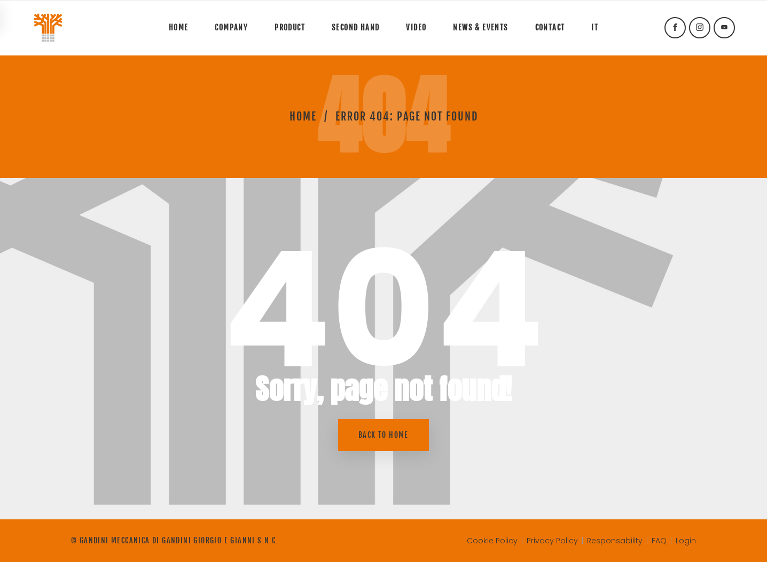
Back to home (383, 434)
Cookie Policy (492, 540)
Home (179, 27)
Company (231, 27)
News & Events (480, 27)
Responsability (615, 540)
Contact (550, 27)
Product (290, 27)
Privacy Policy (552, 540)
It (594, 27)
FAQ (659, 540)
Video (416, 27)
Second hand (355, 27)
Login (686, 540)
